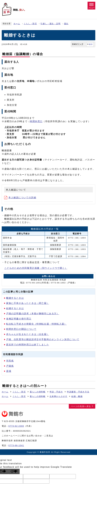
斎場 (8, 371)
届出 (66, 24)
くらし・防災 (30, 24)
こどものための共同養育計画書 (35, 268)
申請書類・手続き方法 (78, 392)
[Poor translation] (14, 471)
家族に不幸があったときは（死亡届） (27, 303)
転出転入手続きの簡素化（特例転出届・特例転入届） (36, 324)
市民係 (10, 361)
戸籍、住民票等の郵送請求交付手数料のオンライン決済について (42, 339)
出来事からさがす (58, 396)
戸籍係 (10, 366)
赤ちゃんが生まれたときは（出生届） (27, 334)
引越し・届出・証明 (50, 24)
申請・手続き (56, 392)
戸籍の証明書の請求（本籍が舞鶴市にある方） (32, 313)
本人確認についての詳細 (20, 197)
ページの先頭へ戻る (81, 406)
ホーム (16, 24)
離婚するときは (15, 298)
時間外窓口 (36, 121)
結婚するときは (15, 308)
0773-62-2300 (16, 426)
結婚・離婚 (77, 396)
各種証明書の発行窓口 (18, 318)
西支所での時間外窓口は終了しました (27, 344)
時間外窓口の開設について (21, 329)
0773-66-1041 (16, 445)
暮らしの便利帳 (37, 392)
